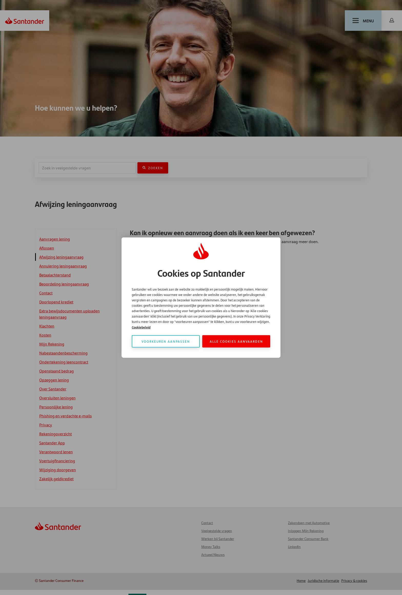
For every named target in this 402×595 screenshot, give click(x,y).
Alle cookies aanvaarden (236, 341)
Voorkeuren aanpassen (166, 341)
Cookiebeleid (141, 326)
